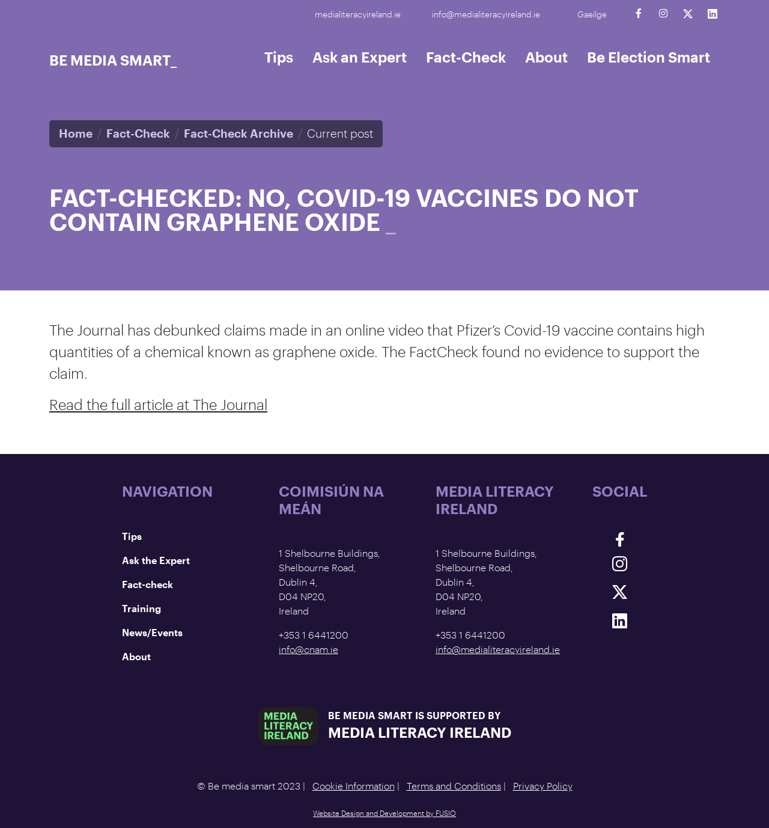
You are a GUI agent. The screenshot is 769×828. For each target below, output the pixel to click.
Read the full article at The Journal (158, 404)
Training (141, 608)
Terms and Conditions (454, 785)
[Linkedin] (712, 13)
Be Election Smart (648, 57)
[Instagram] (662, 13)
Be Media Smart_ (113, 60)
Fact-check (147, 584)
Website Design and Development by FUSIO (384, 813)
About (546, 57)
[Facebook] (638, 13)
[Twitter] (687, 13)
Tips (278, 57)
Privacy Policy (543, 785)
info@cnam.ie (308, 649)
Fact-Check (466, 57)
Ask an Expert (359, 57)
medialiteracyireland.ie (358, 14)
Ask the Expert (156, 560)
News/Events (152, 632)
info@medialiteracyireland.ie (486, 14)
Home (76, 133)
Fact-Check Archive (238, 133)
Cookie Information (353, 785)
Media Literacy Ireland (419, 732)
